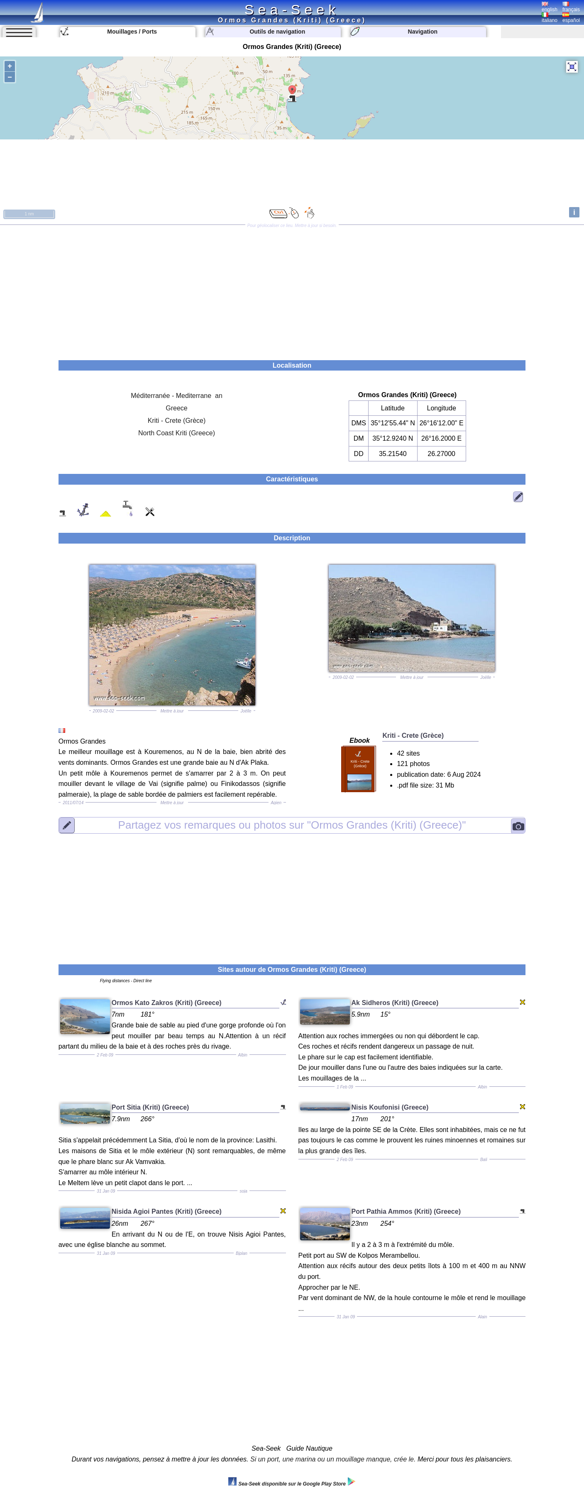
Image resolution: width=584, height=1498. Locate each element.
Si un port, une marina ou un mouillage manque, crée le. (332, 1459)
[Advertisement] (292, 290)
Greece (176, 408)
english (549, 7)
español (571, 17)
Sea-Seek (292, 9)
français (571, 7)
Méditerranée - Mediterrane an (176, 395)
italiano (549, 17)
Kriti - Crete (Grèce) (177, 420)
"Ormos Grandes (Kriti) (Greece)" (292, 825)
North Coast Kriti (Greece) (176, 433)
